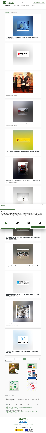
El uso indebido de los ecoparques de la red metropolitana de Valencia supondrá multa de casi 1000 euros (22, 124)
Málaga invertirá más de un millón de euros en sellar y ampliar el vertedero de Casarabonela (22, 352)
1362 (13, 358)
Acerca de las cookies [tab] (38, 208)
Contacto (26, 424)
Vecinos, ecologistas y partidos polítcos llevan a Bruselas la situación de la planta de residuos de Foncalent (23, 238)
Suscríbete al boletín (39, 2)
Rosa (8, 404)
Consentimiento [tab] (8, 208)
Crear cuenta (30, 8)
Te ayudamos (33, 5)
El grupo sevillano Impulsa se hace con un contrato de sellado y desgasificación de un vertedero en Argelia (23, 266)
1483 (6, 360)
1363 (16, 358)
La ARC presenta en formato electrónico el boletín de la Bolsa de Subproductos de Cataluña (23, 66)
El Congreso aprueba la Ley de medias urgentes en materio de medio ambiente (22, 37)
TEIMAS (30, 427)
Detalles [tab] (23, 208)
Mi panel (27, 5)
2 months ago (16, 402)
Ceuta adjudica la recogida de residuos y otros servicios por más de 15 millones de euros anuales (23, 181)
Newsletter (31, 424)
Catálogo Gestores (15, 5)
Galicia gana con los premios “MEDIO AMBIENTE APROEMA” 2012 (19, 94)
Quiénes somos (15, 424)
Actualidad (7, 5)
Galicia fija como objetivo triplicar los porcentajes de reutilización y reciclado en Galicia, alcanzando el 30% (22, 295)
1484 (9, 360)
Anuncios (23, 5)
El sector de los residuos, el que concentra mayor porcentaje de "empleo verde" (22, 151)
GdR (8, 398)
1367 (27, 358)
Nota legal (21, 424)
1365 (22, 358)
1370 (36, 358)
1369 (33, 358)
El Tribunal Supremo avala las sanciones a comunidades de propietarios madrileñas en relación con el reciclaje (23, 324)
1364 (19, 358)
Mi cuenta (37, 8)
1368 (30, 358)
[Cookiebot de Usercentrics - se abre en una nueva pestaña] (40, 205)
